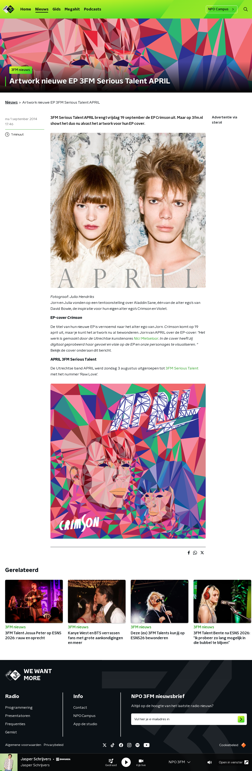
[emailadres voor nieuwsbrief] (189, 719)
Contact (80, 708)
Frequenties (15, 724)
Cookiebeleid (228, 745)
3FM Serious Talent (182, 368)
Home (25, 9)
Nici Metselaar (146, 338)
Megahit (72, 9)
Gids (56, 9)
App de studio (85, 724)
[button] (111, 762)
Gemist (11, 732)
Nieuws (41, 9)
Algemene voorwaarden (23, 745)
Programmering (19, 708)
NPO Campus (221, 9)
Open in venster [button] (233, 762)
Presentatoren (17, 716)
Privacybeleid (53, 745)
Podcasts (92, 9)
